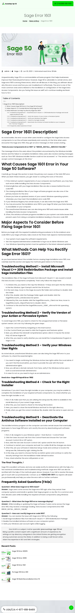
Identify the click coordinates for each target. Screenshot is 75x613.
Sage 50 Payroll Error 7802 (22, 378)
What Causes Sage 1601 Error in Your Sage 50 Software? (24, 106)
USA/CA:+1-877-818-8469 (19, 609)
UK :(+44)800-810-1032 (62, 4)
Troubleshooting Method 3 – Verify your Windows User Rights (28, 118)
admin (6, 71)
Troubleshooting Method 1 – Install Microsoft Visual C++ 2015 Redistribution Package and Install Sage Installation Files (39, 113)
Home (25, 21)
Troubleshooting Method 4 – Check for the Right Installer (27, 120)
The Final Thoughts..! (18, 124)
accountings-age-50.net (52, 529)
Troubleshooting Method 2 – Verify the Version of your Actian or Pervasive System (35, 116)
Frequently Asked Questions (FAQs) (21, 126)
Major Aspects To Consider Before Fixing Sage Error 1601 (25, 108)
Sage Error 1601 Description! (14, 104)
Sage (16, 71)
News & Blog (34, 21)
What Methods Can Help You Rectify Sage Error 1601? (24, 111)
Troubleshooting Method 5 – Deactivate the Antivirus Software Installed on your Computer (37, 122)
